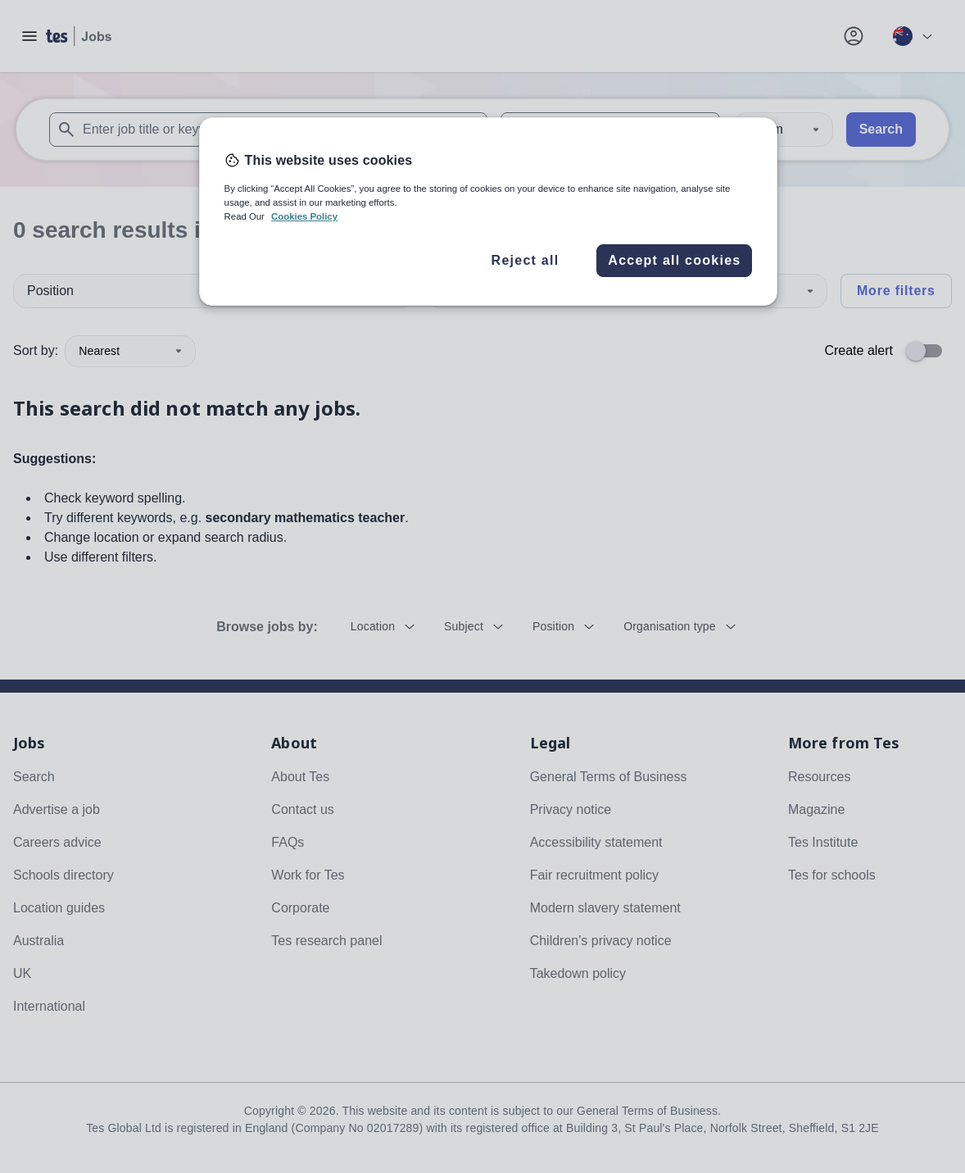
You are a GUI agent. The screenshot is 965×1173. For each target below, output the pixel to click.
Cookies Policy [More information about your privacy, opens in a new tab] (304, 216)
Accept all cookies (674, 260)
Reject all (526, 260)
